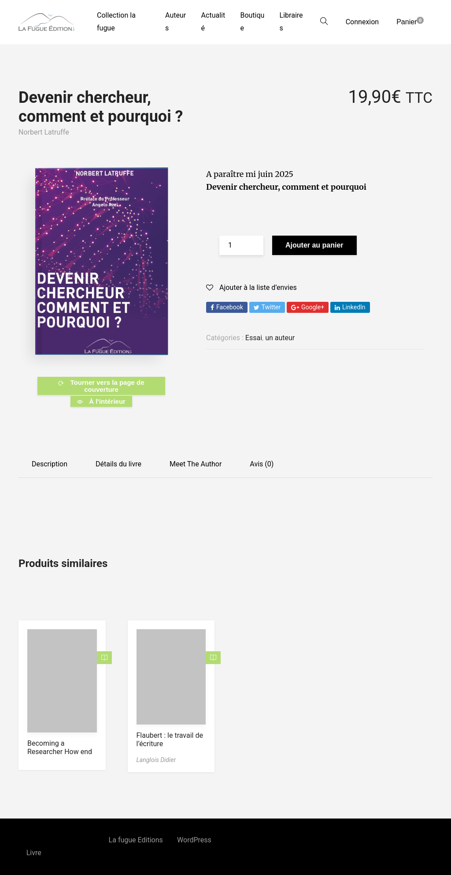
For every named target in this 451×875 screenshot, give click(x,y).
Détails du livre (118, 464)
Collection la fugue (116, 21)
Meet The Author (196, 464)
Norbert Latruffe (43, 132)
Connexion (362, 22)
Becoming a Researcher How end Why (59, 751)
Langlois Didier (156, 759)
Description (49, 464)
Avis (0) (262, 464)
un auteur (280, 338)
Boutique (252, 21)
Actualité (213, 21)
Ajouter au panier (314, 245)
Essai (253, 338)
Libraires (291, 21)
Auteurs (175, 21)
